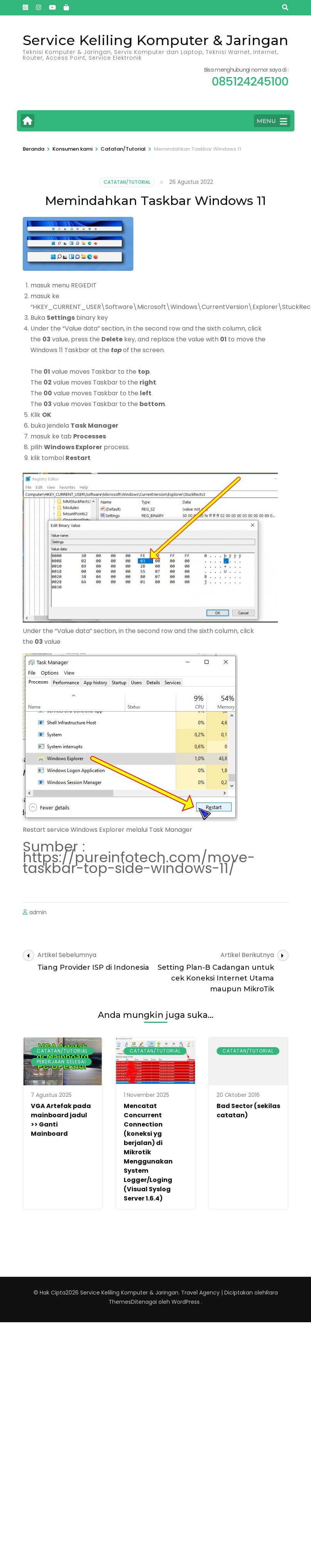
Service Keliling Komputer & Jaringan (155, 40)
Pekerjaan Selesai (61, 1061)
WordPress (185, 1302)
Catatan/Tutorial (127, 182)
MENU (272, 121)
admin (38, 912)
